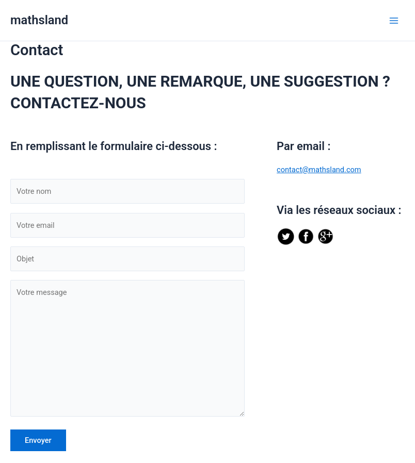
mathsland (39, 20)
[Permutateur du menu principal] (394, 20)
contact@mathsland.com (319, 169)
